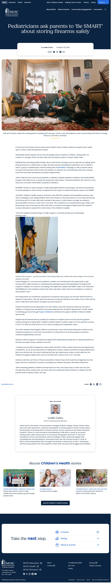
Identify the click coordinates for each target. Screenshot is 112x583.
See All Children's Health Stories (55, 503)
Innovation (98, 9)
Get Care (71, 566)
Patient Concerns (95, 566)
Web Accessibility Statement (100, 580)
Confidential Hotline (75, 563)
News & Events (63, 9)
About (49, 563)
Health (20, 2)
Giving (93, 2)
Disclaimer (72, 580)
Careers (86, 2)
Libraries (93, 563)
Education (12, 2)
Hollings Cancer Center (73, 2)
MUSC (5, 2)
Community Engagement (81, 9)
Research (27, 2)
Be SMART (62, 167)
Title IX (88, 580)
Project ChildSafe (45, 312)
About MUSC (51, 9)
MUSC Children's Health (55, 2)
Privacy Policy (81, 580)
